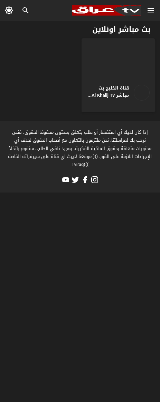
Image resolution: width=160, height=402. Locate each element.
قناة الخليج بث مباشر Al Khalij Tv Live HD (110, 95)
